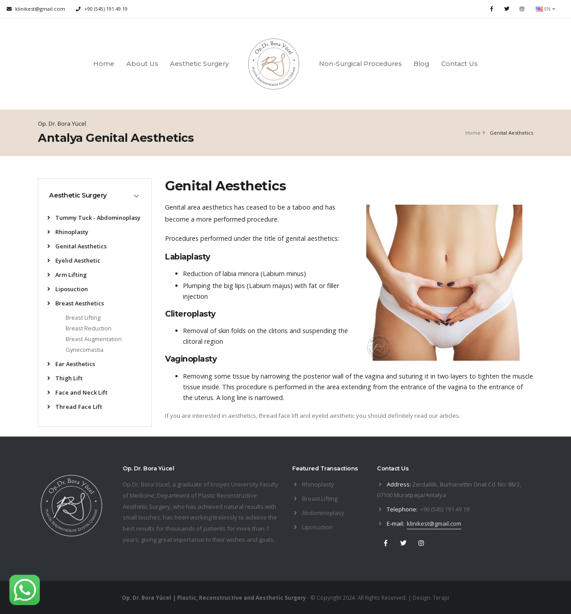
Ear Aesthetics (71, 364)
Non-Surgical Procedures (360, 64)
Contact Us (459, 64)
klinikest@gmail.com (434, 523)
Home (103, 64)
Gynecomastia (84, 350)
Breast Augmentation (94, 339)
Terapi (441, 597)
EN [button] (545, 9)
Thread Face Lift (74, 407)
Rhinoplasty (67, 232)
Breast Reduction (89, 328)
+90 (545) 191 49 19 (106, 9)
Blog (421, 64)
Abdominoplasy (323, 513)
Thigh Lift (65, 378)
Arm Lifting (67, 275)
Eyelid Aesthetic (73, 260)
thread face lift (278, 416)
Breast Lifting (83, 317)
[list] (50, 218)
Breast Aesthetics (75, 303)
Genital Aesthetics (77, 246)
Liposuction (67, 289)
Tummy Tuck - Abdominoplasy (94, 218)
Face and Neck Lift (77, 392)
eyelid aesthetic (333, 416)
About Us (142, 64)
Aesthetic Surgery (199, 64)
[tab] (95, 195)
